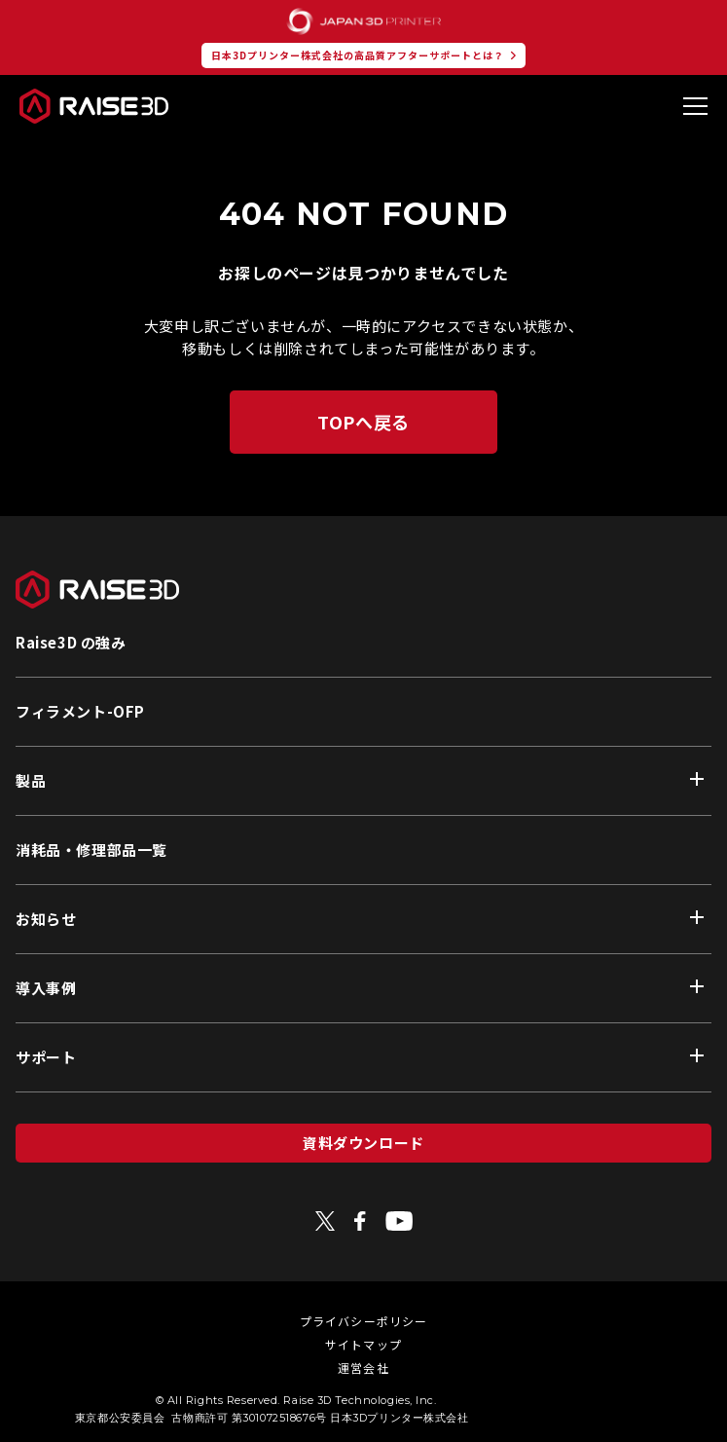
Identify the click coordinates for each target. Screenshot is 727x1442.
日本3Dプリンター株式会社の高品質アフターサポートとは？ (357, 55)
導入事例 (46, 988)
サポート (46, 1057)
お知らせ (46, 918)
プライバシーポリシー (364, 1321)
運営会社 (363, 1367)
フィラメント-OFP (80, 711)
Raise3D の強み (71, 642)
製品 (31, 780)
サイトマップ (363, 1344)
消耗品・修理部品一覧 (91, 849)
